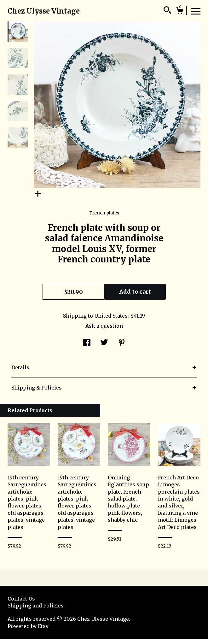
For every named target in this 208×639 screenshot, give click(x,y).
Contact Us (21, 598)
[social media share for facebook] (86, 343)
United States (111, 316)
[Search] (167, 11)
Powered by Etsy (28, 626)
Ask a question (104, 326)
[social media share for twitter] (104, 343)
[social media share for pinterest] (121, 343)
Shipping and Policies (36, 605)
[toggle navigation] (195, 10)
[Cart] (179, 11)
